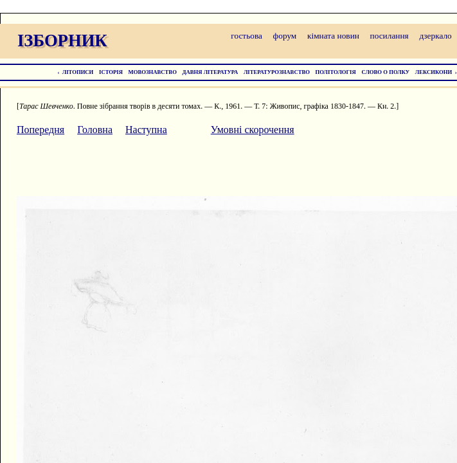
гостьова (246, 36)
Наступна (146, 129)
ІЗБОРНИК (62, 40)
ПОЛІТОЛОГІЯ (336, 72)
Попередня (40, 129)
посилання (389, 36)
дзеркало (435, 36)
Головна (94, 129)
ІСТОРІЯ (111, 72)
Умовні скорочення (252, 129)
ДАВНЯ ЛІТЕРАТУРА (210, 72)
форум (285, 36)
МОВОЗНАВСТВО (153, 72)
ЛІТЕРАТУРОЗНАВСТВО (277, 72)
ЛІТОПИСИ (78, 72)
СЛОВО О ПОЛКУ (385, 72)
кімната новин (333, 36)
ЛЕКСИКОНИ (434, 72)
